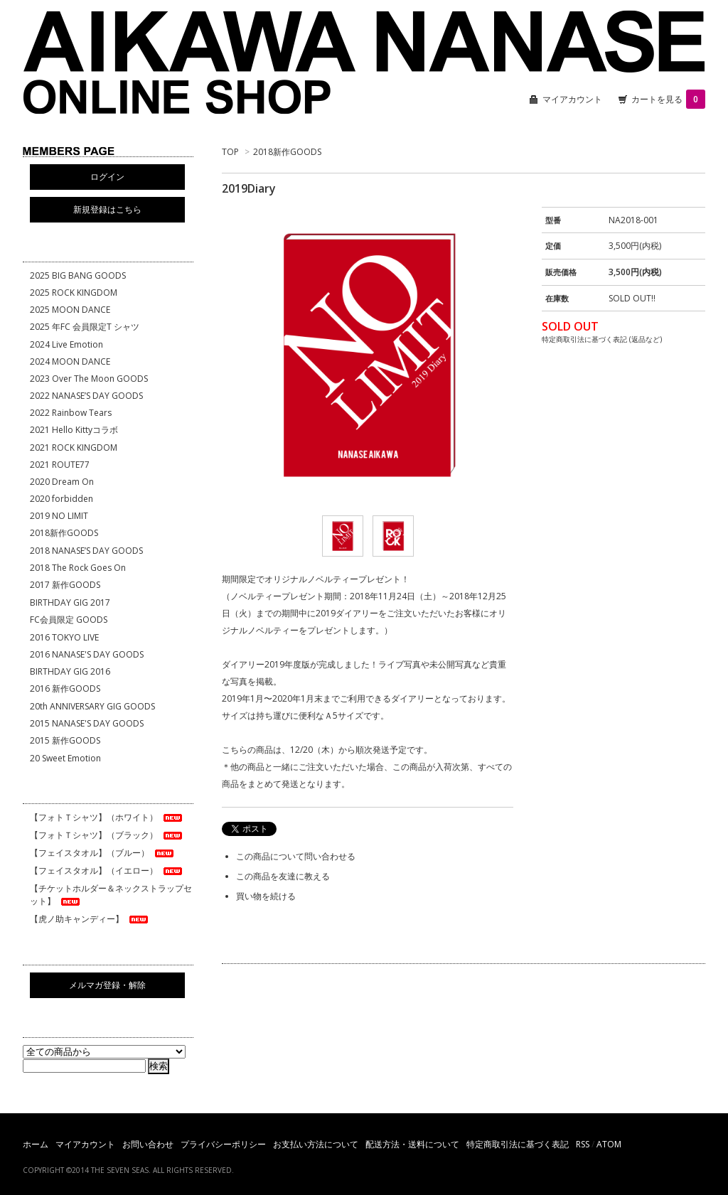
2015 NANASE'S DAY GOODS (87, 723)
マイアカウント (572, 99)
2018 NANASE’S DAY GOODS (86, 551)
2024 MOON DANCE (70, 361)
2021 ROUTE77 (60, 465)
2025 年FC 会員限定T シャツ (84, 327)
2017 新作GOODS (65, 585)
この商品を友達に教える (283, 876)
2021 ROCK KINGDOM (73, 447)
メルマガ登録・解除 (107, 985)
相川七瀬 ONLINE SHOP (364, 64)
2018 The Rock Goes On (78, 568)
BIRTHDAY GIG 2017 (70, 602)
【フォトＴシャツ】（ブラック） (107, 835)
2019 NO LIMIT (59, 516)
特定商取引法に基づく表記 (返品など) (602, 339)
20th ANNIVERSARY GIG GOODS (92, 706)
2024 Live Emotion (66, 344)
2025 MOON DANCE (70, 310)
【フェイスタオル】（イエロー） (107, 870)
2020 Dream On (62, 482)
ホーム (35, 1144)
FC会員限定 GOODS (68, 619)
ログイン (107, 177)
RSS (582, 1144)
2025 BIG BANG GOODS (78, 275)
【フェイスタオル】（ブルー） (103, 853)
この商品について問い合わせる (295, 856)
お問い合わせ (147, 1144)
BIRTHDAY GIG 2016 (70, 671)
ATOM (608, 1144)
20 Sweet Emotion (65, 758)
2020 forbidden (61, 499)
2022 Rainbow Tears (71, 413)
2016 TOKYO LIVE (64, 637)
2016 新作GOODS (65, 688)
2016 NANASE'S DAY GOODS (87, 654)
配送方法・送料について (412, 1144)
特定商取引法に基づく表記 (517, 1144)
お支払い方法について (315, 1144)
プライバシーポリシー (223, 1144)
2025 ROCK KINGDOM (73, 292)
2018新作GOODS (287, 152)
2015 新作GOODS (65, 740)
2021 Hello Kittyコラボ (74, 430)
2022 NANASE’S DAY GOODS (86, 396)
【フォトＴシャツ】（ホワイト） (107, 817)
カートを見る (668, 99)
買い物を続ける (266, 896)
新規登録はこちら (107, 209)
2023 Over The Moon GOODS (89, 379)
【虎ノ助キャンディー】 (90, 919)
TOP (230, 152)
